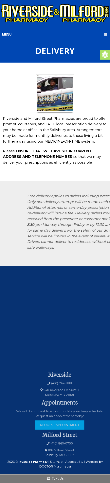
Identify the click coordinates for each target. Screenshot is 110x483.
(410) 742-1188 (63, 383)
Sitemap (56, 462)
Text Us (55, 478)
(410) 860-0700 (63, 443)
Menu (7, 34)
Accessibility (74, 462)
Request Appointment (62, 425)
